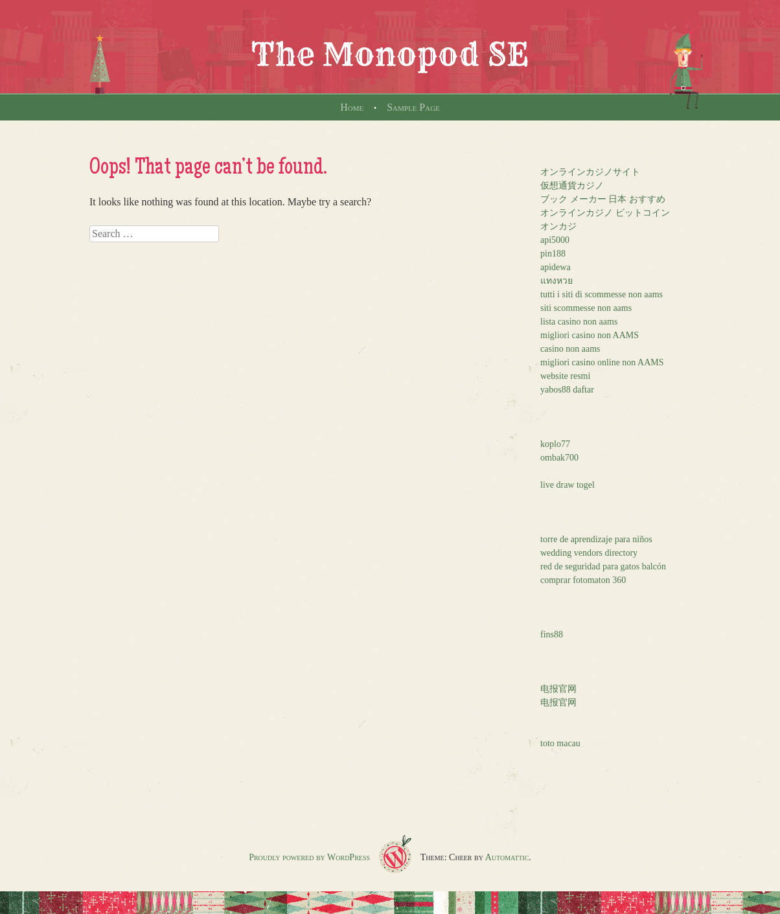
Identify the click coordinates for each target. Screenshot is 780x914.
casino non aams (570, 349)
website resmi (565, 376)
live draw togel (567, 485)
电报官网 (558, 689)
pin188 (553, 253)
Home (351, 107)
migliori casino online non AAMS (602, 362)
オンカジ (558, 226)
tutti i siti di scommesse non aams (601, 294)
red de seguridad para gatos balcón (603, 566)
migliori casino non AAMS (589, 335)
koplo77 (555, 444)
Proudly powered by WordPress (309, 857)
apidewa (555, 267)
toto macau (560, 743)
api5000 (554, 240)
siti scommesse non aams (586, 308)
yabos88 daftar (567, 389)
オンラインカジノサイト (590, 172)
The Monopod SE (390, 54)
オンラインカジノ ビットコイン (605, 213)
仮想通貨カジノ (572, 185)
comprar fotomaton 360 (583, 580)
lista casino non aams (578, 321)
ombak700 (559, 458)
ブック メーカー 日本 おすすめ (602, 199)
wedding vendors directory (588, 553)
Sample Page (413, 107)
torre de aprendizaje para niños (596, 539)
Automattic (507, 857)
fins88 (551, 634)
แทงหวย (556, 281)
